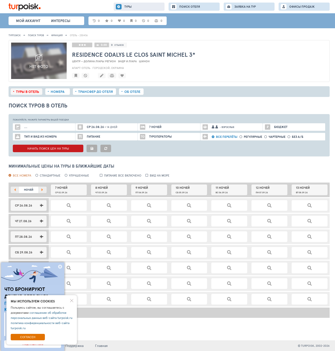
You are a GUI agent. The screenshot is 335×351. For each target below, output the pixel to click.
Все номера (22, 175)
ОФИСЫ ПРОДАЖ (302, 6)
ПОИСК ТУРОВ (36, 35)
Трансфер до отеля (95, 91)
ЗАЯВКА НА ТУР (245, 6)
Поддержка (74, 345)
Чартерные (277, 137)
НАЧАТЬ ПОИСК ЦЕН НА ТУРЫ (48, 148)
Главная (101, 345)
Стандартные (50, 175)
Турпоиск (15, 35)
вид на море (159, 175)
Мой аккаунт (28, 20)
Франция (57, 35)
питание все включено (122, 175)
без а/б (297, 137)
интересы (60, 20)
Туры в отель (27, 91)
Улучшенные (79, 175)
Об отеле (132, 91)
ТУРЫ (128, 6)
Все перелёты (226, 137)
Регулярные (253, 137)
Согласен (27, 337)
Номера (58, 91)
